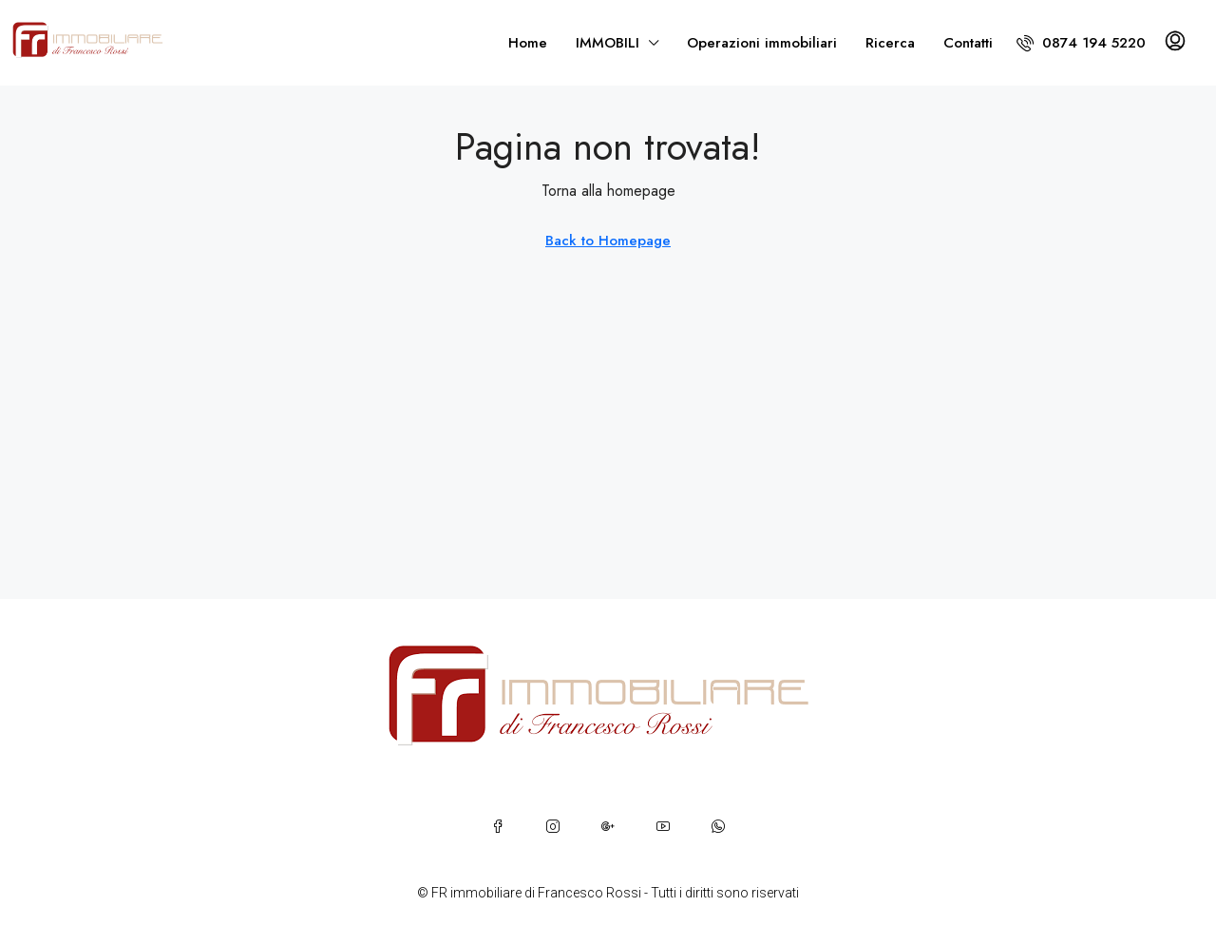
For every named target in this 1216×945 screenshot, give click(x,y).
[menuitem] (1081, 43)
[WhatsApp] (718, 826)
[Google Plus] (608, 826)
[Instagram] (553, 826)
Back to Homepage (608, 240)
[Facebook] (498, 826)
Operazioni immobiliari (762, 42)
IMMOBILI (607, 42)
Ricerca (890, 42)
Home (527, 42)
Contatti (968, 42)
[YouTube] (663, 826)
